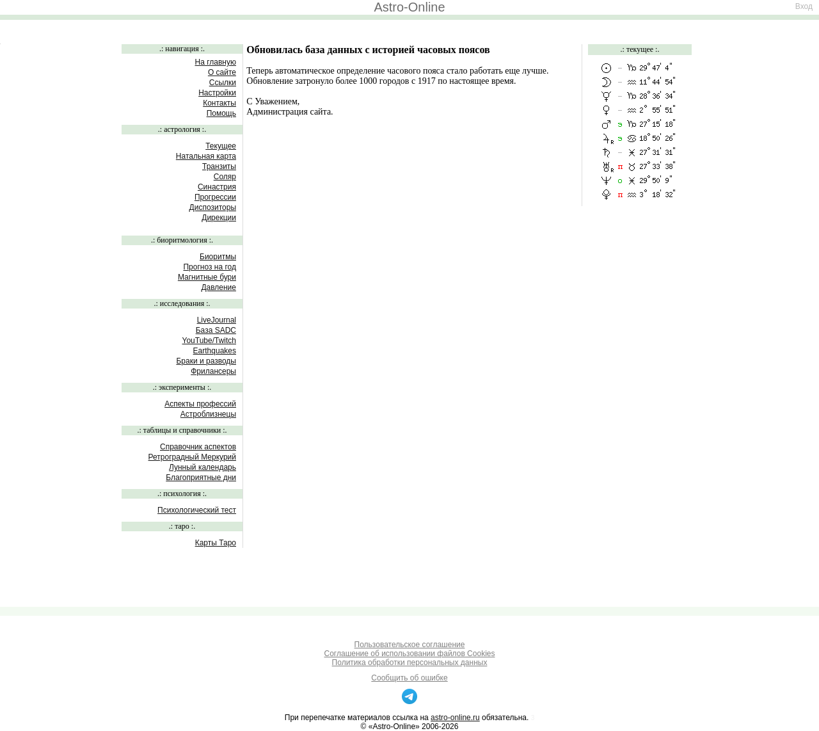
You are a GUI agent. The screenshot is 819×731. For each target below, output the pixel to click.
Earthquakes (214, 350)
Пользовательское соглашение (409, 644)
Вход (804, 6)
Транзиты (219, 166)
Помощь (221, 113)
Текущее (220, 145)
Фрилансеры (213, 371)
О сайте (222, 72)
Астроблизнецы (208, 414)
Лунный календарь (202, 467)
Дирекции (219, 217)
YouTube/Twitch (209, 340)
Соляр (225, 176)
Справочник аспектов (198, 446)
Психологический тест (196, 510)
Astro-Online (409, 7)
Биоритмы (218, 256)
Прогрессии (215, 197)
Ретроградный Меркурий (192, 457)
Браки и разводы (206, 361)
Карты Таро (215, 542)
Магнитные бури (207, 277)
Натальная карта (206, 156)
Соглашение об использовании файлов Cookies (409, 653)
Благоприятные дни (201, 477)
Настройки (217, 92)
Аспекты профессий (200, 403)
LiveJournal (216, 320)
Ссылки (222, 82)
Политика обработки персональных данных (410, 662)
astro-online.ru (455, 717)
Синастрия (217, 186)
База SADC (216, 330)
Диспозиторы (212, 207)
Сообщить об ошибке (409, 677)
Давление (218, 287)
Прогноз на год (209, 266)
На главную (215, 62)
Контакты (219, 103)
